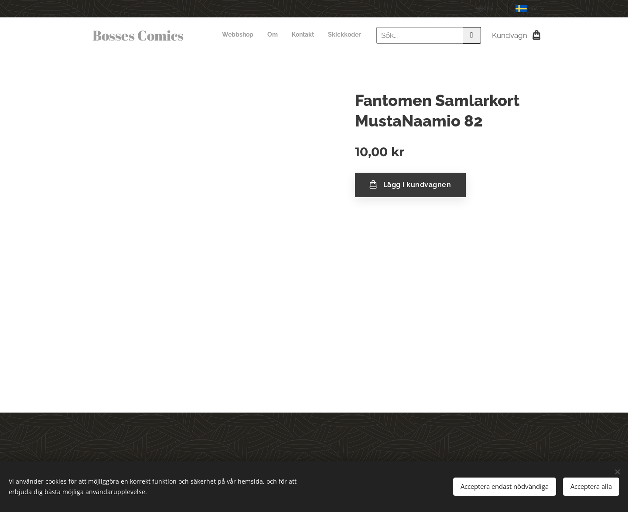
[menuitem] (321, 35)
